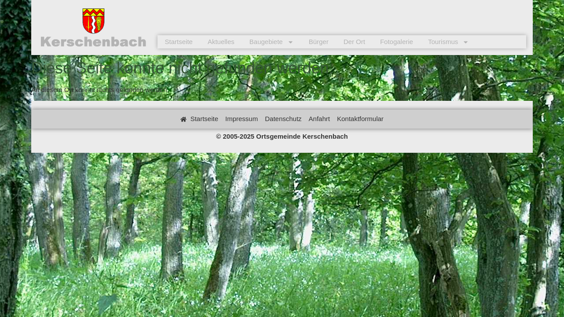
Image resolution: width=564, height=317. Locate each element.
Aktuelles (221, 41)
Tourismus (448, 41)
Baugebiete (271, 41)
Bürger (319, 41)
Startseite (179, 41)
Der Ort (354, 41)
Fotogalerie (396, 41)
